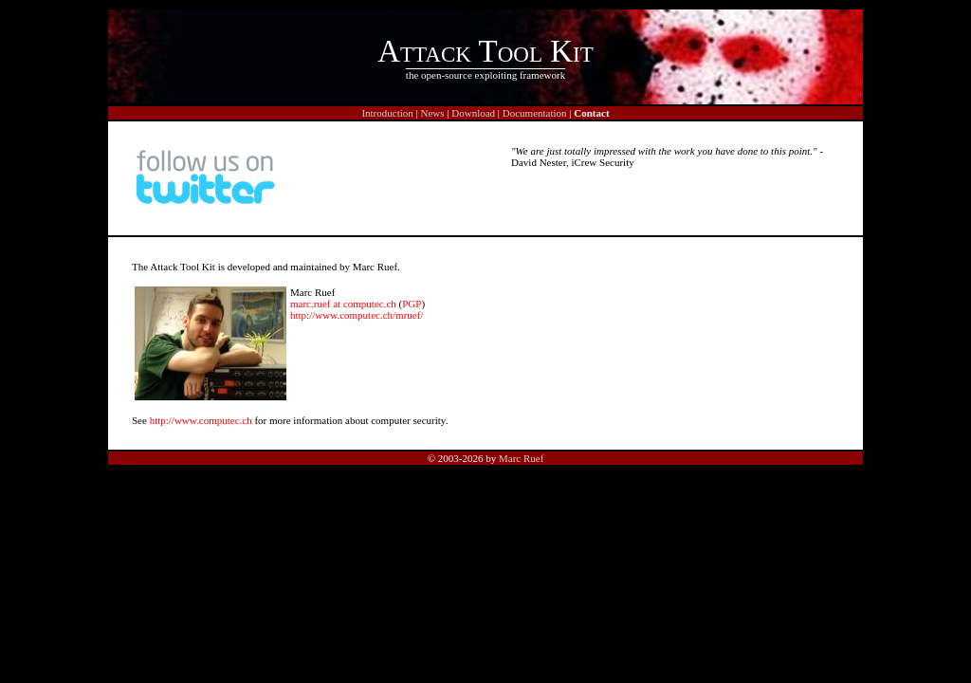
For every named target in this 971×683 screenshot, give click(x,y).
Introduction (386, 113)
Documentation (535, 113)
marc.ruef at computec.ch (343, 303)
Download (473, 113)
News (432, 113)
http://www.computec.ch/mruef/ (356, 315)
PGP (411, 303)
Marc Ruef (521, 458)
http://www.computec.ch (201, 420)
